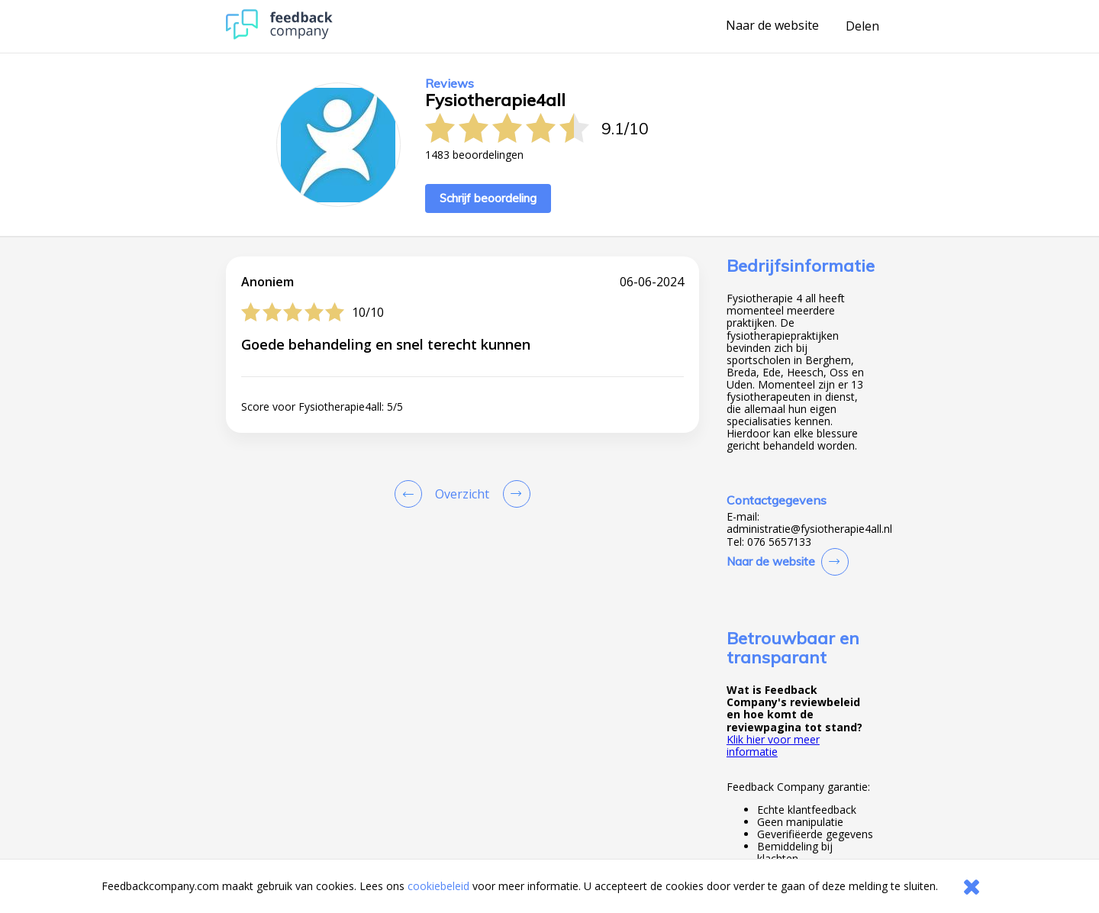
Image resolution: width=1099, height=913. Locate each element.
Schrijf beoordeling (488, 198)
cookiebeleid (438, 886)
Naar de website (772, 26)
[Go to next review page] (513, 494)
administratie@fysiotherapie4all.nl (809, 529)
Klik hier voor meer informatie (773, 745)
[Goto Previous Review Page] (411, 494)
